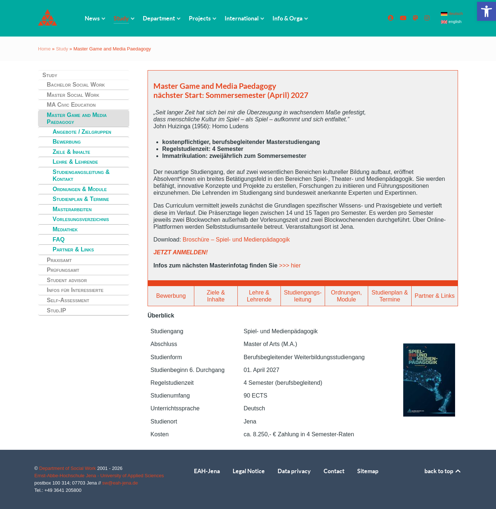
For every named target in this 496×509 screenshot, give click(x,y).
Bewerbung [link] (67, 141)
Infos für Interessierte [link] (75, 290)
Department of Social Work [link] (68, 468)
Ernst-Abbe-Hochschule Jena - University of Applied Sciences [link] (99, 475)
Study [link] (62, 49)
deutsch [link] (452, 13)
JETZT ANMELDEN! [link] (180, 252)
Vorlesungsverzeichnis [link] (81, 219)
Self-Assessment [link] (68, 300)
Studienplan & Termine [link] (81, 199)
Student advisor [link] (67, 280)
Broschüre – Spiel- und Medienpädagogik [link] (236, 239)
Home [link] (44, 49)
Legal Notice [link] (249, 471)
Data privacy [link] (294, 471)
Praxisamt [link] (59, 260)
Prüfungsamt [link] (63, 270)
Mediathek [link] (65, 229)
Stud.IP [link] (56, 310)
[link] (486, 11)
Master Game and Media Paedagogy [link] (77, 118)
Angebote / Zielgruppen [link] (82, 132)
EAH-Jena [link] (207, 471)
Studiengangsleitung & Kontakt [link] (81, 175)
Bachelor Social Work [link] (76, 84)
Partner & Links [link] (73, 249)
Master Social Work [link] (73, 95)
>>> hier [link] (290, 265)
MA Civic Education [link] (71, 105)
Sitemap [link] (367, 471)
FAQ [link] (59, 239)
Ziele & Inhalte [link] (71, 152)
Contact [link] (334, 471)
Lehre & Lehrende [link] (75, 162)
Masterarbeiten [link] (72, 209)
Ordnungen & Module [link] (80, 189)
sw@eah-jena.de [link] (120, 483)
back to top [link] (443, 471)
